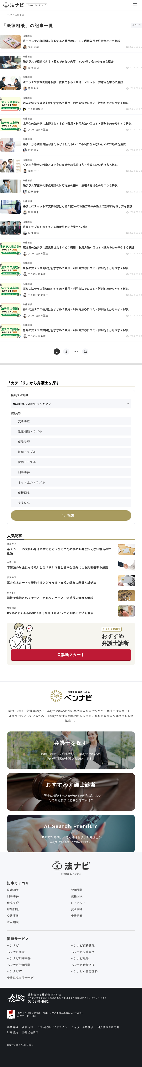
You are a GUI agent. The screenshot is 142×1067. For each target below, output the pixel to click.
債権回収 (24, 492)
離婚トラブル (27, 451)
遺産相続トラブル (30, 431)
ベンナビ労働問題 (19, 964)
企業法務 (24, 502)
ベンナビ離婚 (80, 958)
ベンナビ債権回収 (83, 964)
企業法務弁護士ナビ (20, 977)
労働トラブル (27, 462)
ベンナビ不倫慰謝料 (84, 971)
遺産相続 (13, 922)
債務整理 (24, 441)
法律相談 (13, 889)
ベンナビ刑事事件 (19, 958)
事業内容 (12, 1027)
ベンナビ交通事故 (83, 951)
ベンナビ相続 (16, 951)
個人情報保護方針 (108, 1027)
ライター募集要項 (82, 1027)
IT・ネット (78, 902)
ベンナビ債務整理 (83, 945)
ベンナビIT (14, 971)
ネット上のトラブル (31, 482)
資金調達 (77, 909)
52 (85, 351)
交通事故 (24, 421)
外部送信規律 (30, 1032)
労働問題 (77, 889)
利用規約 (12, 1032)
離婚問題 (13, 909)
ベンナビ (13, 945)
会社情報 (27, 1027)
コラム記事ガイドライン (52, 1027)
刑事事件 (24, 472)
